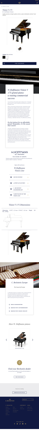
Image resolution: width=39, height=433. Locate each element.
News (14, 407)
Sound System (17, 177)
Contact (21, 407)
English (28, 400)
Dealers (7, 407)
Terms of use (29, 410)
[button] (19, 49)
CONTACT (36, 0)
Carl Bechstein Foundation (15, 411)
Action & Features (19, 183)
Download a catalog (8, 409)
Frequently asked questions (8, 413)
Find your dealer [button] (14, 63)
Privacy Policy (30, 408)
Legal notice (29, 407)
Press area (22, 408)
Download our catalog (19, 392)
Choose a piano (5, 6)
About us (14, 408)
